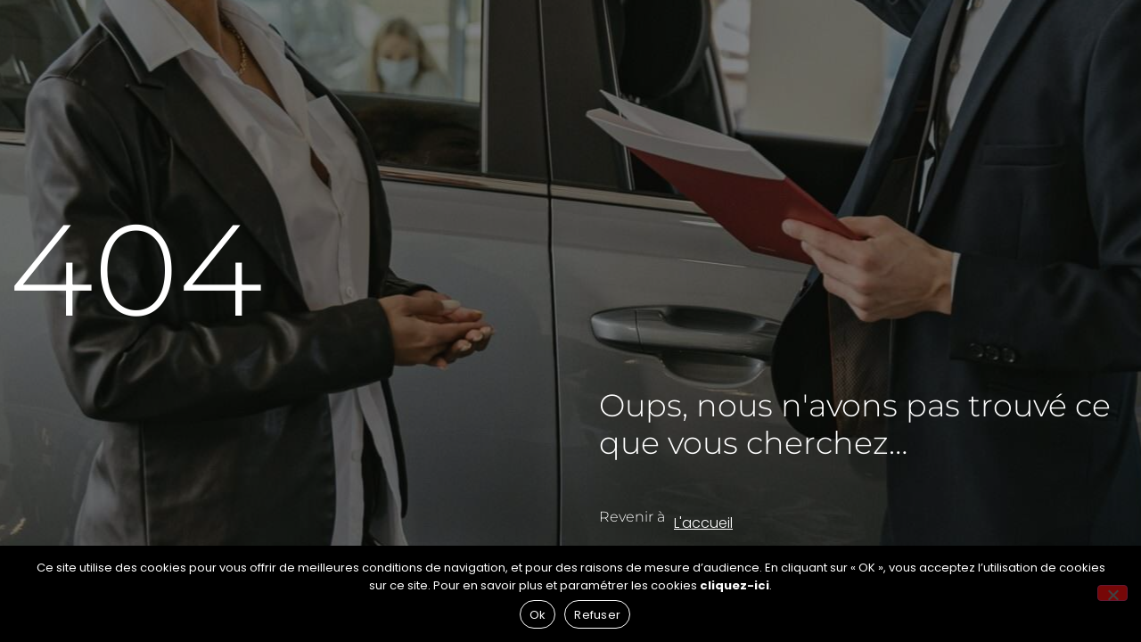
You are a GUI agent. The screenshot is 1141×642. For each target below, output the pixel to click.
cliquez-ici (734, 585)
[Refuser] (1112, 593)
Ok (537, 614)
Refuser (597, 614)
